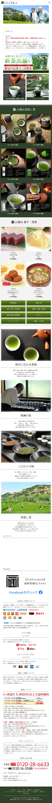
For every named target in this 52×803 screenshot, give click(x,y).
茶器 (24, 790)
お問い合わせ (26, 793)
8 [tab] (33, 21)
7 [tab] (31, 21)
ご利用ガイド (42, 791)
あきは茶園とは (37, 790)
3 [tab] (24, 21)
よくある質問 (34, 791)
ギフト (19, 790)
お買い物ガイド (18, 641)
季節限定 (29, 790)
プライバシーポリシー (9, 791)
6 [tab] (29, 21)
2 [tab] (22, 21)
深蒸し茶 (13, 790)
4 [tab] (25, 21)
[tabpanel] (26, 14)
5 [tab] (27, 21)
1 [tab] (20, 21)
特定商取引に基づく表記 (23, 791)
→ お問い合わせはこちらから (24, 773)
